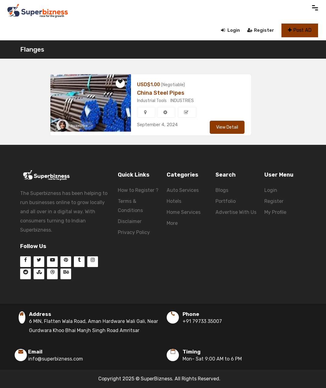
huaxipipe (79, 125)
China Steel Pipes (160, 93)
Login (230, 30)
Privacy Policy (134, 232)
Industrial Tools (152, 100)
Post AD (300, 30)
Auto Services (183, 190)
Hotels (174, 201)
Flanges (32, 49)
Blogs (222, 190)
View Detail (227, 127)
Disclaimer (130, 221)
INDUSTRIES (182, 100)
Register (260, 30)
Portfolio (226, 201)
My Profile (275, 212)
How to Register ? (138, 190)
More (172, 223)
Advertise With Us (236, 212)
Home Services (184, 212)
